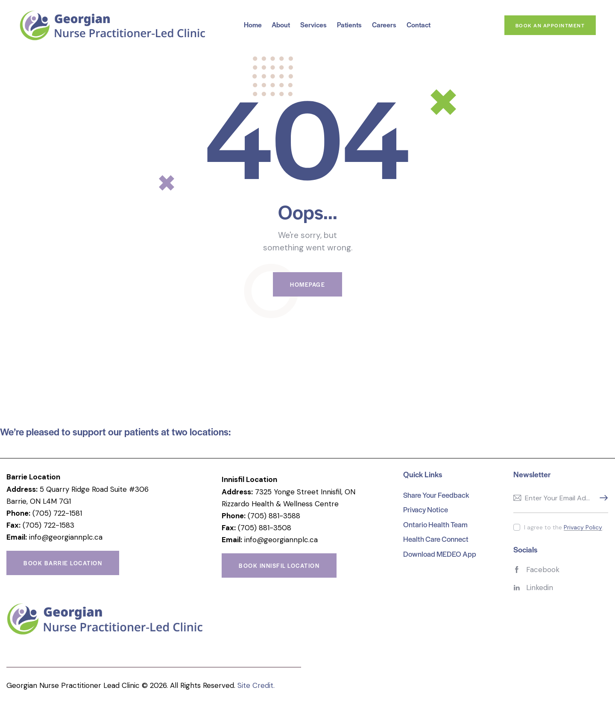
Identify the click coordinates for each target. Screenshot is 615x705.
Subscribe (601, 498)
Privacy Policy (583, 527)
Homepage (307, 284)
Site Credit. (256, 685)
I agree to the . (563, 527)
